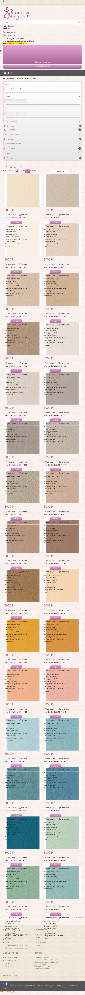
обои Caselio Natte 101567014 (16, 910)
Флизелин (10, 139)
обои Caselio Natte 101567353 (55, 910)
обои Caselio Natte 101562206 (55, 564)
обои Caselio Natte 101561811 (55, 465)
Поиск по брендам (14, 78)
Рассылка (8, 966)
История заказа (10, 960)
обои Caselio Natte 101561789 (16, 465)
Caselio (26, 78)
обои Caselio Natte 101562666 (16, 662)
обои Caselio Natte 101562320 (16, 613)
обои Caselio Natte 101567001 (55, 860)
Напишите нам (42, 67)
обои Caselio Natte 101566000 (16, 761)
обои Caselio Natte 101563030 (55, 662)
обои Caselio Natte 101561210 (16, 267)
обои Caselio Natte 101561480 (55, 317)
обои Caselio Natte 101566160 (55, 761)
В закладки (11, 215)
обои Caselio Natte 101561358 (55, 267)
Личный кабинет (11, 958)
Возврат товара (41, 942)
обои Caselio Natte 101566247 (16, 811)
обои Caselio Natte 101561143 (55, 218)
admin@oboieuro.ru (43, 969)
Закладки (8, 963)
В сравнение (24, 215)
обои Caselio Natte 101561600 (55, 366)
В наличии (11, 129)
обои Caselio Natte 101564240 (55, 712)
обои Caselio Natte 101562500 (55, 613)
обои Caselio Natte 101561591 (16, 366)
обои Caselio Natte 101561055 (16, 218)
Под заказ (10, 126)
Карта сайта (40, 945)
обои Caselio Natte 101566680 (16, 860)
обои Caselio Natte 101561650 (16, 415)
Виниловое (11, 148)
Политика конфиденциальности (16, 945)
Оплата (7, 942)
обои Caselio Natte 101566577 (55, 811)
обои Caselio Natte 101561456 (16, 317)
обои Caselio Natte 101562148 (16, 564)
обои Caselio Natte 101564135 (16, 712)
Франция (10, 158)
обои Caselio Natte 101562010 (55, 514)
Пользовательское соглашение (16, 948)
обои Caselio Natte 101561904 (16, 514)
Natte (34, 78)
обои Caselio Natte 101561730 (55, 415)
